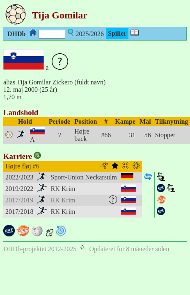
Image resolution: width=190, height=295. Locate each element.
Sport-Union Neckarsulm (84, 177)
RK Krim (63, 188)
